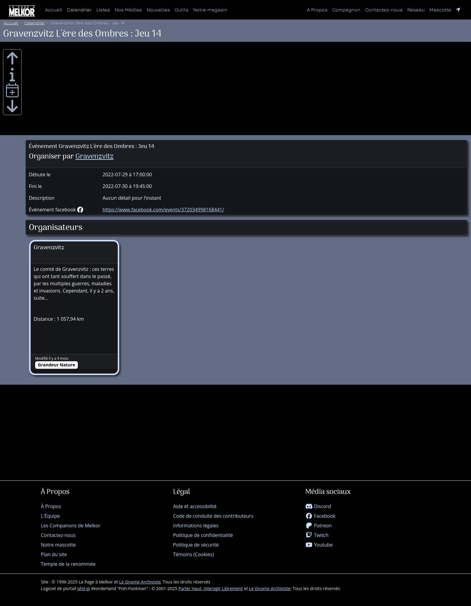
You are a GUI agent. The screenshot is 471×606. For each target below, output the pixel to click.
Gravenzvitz (94, 156)
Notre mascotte (58, 544)
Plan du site (54, 554)
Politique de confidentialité (203, 535)
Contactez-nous (384, 9)
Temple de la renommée (68, 564)
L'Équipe (50, 516)
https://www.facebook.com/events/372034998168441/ (163, 209)
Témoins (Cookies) (193, 554)
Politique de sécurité (196, 544)
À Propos (51, 506)
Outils (181, 9)
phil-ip (83, 588)
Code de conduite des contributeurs (213, 516)
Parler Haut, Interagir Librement (210, 588)
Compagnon (346, 9)
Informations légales (196, 525)
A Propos (317, 9)
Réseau (417, 9)
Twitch (317, 535)
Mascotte (440, 9)
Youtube (319, 544)
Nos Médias (128, 9)
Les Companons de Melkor (70, 525)
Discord (318, 506)
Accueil (53, 9)
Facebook (320, 516)
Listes (103, 9)
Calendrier (79, 9)
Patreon (318, 525)
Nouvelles (158, 9)
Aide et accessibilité (195, 506)
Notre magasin (210, 9)
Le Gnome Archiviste (140, 582)
